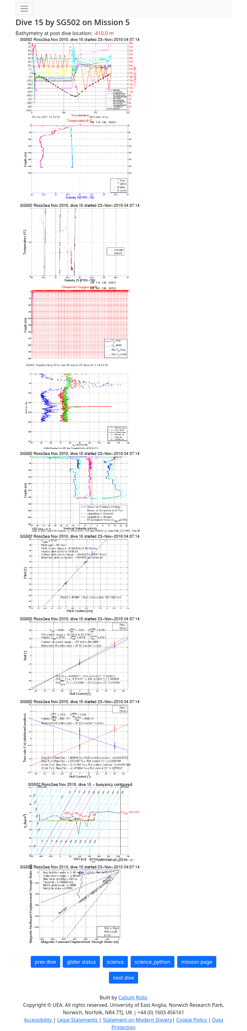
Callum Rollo (132, 997)
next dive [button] (123, 977)
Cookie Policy (192, 1019)
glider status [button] (81, 961)
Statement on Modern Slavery (137, 1019)
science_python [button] (152, 961)
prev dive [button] (45, 961)
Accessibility (38, 1019)
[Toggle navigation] (24, 8)
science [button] (115, 961)
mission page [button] (196, 961)
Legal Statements (78, 1019)
